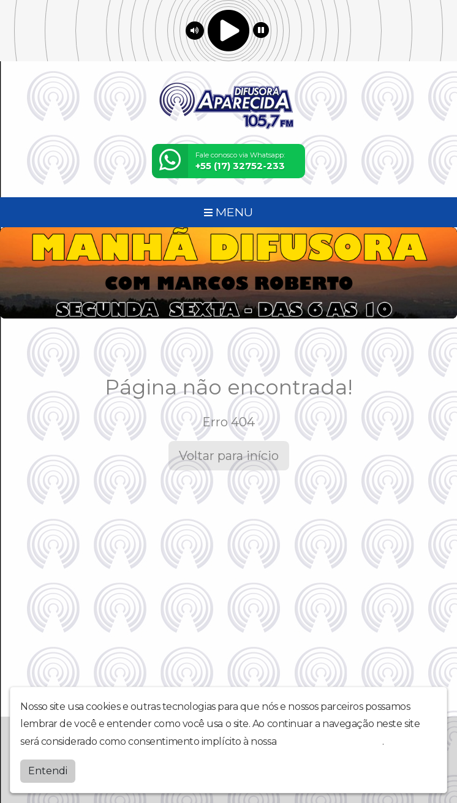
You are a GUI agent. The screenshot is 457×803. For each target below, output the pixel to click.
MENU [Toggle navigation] (228, 212)
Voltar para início (229, 455)
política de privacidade (331, 741)
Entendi (47, 771)
